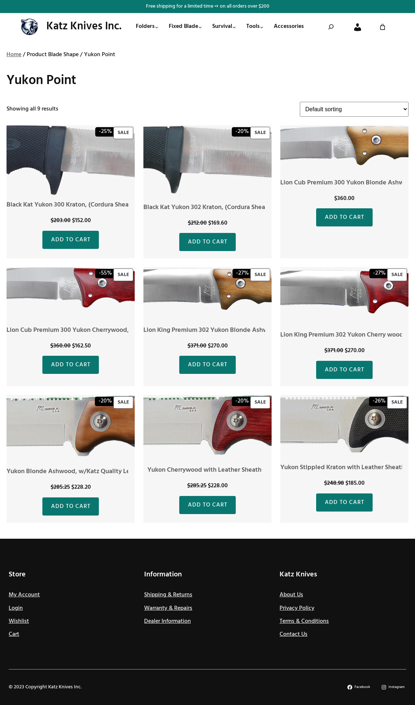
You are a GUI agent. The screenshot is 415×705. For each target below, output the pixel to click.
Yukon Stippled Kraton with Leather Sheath (342, 467)
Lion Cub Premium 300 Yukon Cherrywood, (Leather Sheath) (92, 330)
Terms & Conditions (304, 621)
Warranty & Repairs (168, 608)
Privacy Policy (297, 608)
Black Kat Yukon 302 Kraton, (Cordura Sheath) (208, 207)
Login (16, 608)
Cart (14, 634)
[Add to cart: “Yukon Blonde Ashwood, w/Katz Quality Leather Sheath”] (70, 506)
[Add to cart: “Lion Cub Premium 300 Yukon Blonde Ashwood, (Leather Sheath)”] (344, 217)
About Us (291, 595)
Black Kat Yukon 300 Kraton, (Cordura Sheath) (72, 205)
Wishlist (19, 621)
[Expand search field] (331, 26)
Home (14, 54)
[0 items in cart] (382, 27)
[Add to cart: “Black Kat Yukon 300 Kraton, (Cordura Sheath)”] (70, 240)
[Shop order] (354, 109)
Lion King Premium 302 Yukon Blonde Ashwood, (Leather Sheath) (236, 330)
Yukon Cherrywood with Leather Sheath (204, 470)
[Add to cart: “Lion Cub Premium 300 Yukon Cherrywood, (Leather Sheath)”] (70, 365)
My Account (24, 595)
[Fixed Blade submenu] (200, 27)
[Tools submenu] (261, 27)
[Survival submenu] (234, 27)
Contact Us (293, 634)
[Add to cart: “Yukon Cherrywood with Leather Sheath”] (207, 505)
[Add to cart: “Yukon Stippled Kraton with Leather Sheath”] (344, 502)
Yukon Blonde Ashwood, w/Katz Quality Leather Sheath (87, 471)
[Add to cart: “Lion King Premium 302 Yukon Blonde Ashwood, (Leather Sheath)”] (207, 365)
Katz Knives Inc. (84, 26)
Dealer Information (167, 621)
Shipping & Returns (168, 595)
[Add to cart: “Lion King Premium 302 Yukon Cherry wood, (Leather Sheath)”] (344, 370)
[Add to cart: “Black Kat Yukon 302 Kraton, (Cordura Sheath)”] (207, 242)
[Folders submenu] (156, 27)
